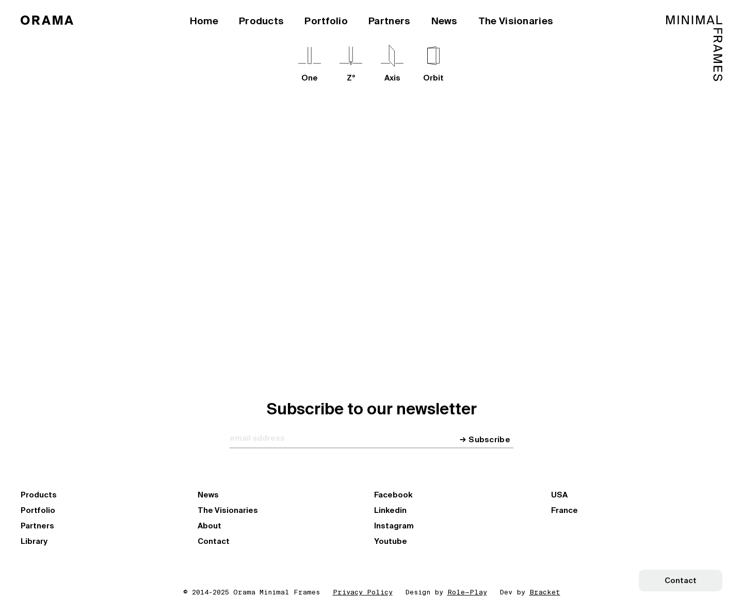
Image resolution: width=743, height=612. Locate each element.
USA (559, 495)
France (564, 510)
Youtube (390, 541)
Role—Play (467, 592)
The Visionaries (516, 21)
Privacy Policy (363, 592)
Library (34, 541)
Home (204, 21)
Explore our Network (329, 253)
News (444, 21)
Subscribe (489, 440)
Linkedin (390, 510)
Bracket (544, 592)
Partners (389, 21)
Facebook (393, 495)
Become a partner (427, 253)
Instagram (394, 526)
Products (261, 21)
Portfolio (326, 21)
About (209, 526)
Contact (214, 541)
